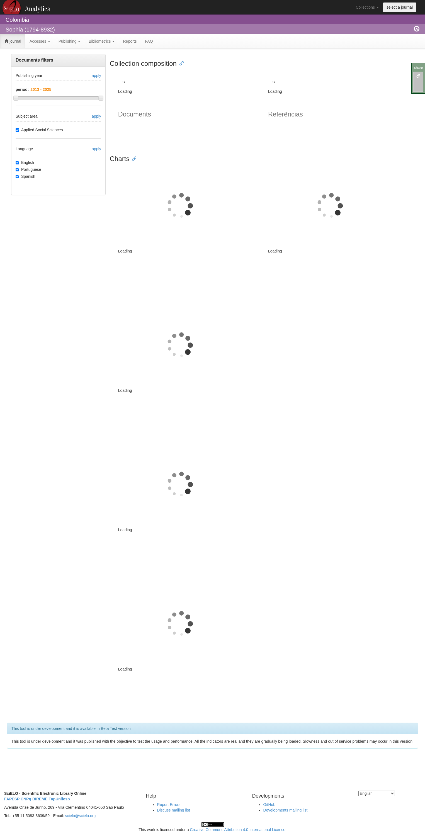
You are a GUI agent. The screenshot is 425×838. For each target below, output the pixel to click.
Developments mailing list (285, 810)
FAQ (149, 41)
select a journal (400, 7)
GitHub (269, 804)
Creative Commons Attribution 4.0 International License (237, 829)
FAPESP (12, 799)
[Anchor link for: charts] (132, 158)
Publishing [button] (70, 41)
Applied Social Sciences (39, 130)
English (25, 162)
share (418, 68)
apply (96, 75)
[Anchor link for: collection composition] (180, 62)
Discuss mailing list (173, 810)
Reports (130, 41)
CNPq (26, 799)
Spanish (25, 176)
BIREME (39, 799)
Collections (367, 7)
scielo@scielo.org (80, 815)
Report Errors (168, 804)
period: (22, 89)
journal (12, 41)
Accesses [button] (40, 41)
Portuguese (28, 169)
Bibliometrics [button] (102, 41)
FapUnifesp (59, 799)
